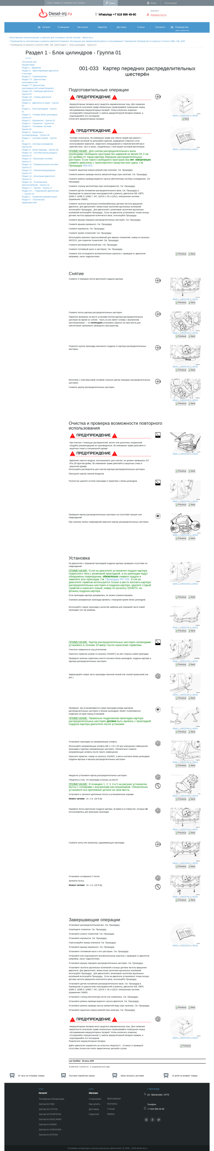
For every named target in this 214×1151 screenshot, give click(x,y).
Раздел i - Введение (31, 67)
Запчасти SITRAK (48, 1134)
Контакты (160, 27)
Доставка (121, 27)
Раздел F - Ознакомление (34, 76)
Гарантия (102, 27)
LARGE (194, 115)
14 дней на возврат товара (184, 1075)
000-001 (88, 165)
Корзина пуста (158, 15)
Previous (181, 254)
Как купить (82, 27)
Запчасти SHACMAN (50, 1119)
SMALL (176, 115)
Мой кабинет (114, 1098)
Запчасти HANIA (48, 1124)
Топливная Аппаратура (51, 1098)
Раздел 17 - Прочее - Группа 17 (37, 188)
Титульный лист (29, 62)
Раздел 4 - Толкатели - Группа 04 (38, 123)
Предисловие (28, 64)
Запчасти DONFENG (50, 1114)
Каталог (44, 27)
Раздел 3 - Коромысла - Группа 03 (38, 120)
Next (185, 119)
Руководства (179, 28)
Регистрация (171, 3)
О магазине (63, 27)
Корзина (155, 10)
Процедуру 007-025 (117, 579)
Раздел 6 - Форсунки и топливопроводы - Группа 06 (36, 134)
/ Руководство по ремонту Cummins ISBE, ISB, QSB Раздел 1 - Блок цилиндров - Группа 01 (53, 45)
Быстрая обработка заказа (82, 1075)
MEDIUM (185, 115)
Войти (153, 3)
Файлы (111, 1114)
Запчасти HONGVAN (50, 1129)
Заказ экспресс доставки (132, 1075)
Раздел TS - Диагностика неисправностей (34, 81)
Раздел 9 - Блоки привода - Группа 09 (40, 149)
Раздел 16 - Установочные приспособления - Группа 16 (35, 183)
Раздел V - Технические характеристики (33, 201)
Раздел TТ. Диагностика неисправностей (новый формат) (38, 87)
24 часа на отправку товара (31, 1075)
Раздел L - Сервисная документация (39, 196)
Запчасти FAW (46, 1104)
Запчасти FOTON (48, 1109)
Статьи (141, 27)
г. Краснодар (153, 1089)
